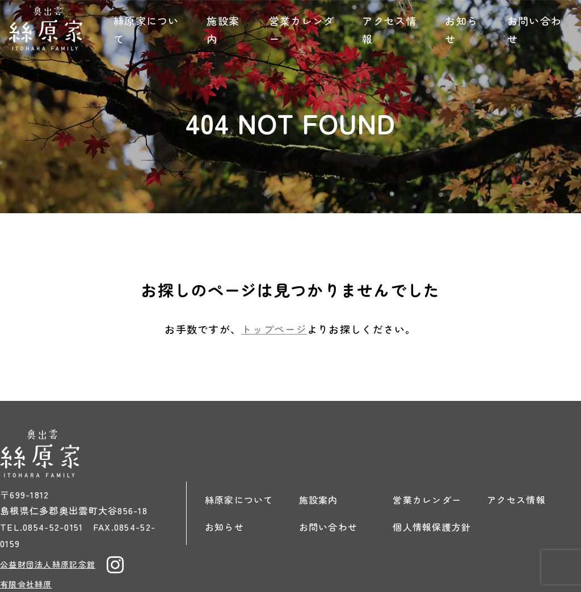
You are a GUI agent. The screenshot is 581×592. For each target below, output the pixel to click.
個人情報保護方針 (432, 527)
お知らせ (461, 29)
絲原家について (146, 29)
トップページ (274, 329)
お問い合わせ (534, 29)
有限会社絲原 (26, 584)
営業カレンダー (302, 29)
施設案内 (223, 29)
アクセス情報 (389, 29)
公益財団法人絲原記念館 (47, 564)
